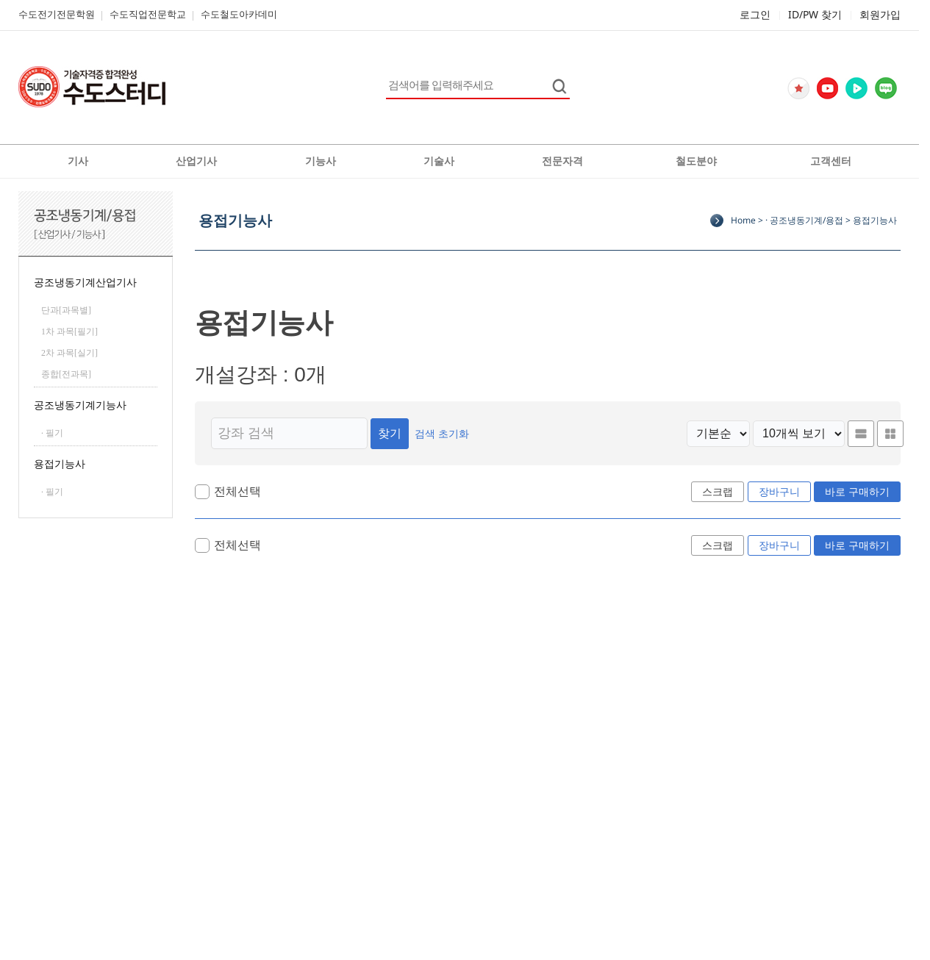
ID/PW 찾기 (815, 14)
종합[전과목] (66, 374)
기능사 (320, 161)
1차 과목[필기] (69, 331)
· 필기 (52, 433)
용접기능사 (59, 464)
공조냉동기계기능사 (80, 405)
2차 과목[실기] (69, 353)
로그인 (755, 14)
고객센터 (830, 161)
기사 (78, 161)
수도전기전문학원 (56, 14)
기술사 (438, 161)
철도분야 (696, 161)
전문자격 (562, 161)
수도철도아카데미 (239, 14)
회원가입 (880, 14)
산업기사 (196, 161)
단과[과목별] (66, 310)
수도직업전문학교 (148, 14)
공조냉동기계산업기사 (85, 282)
